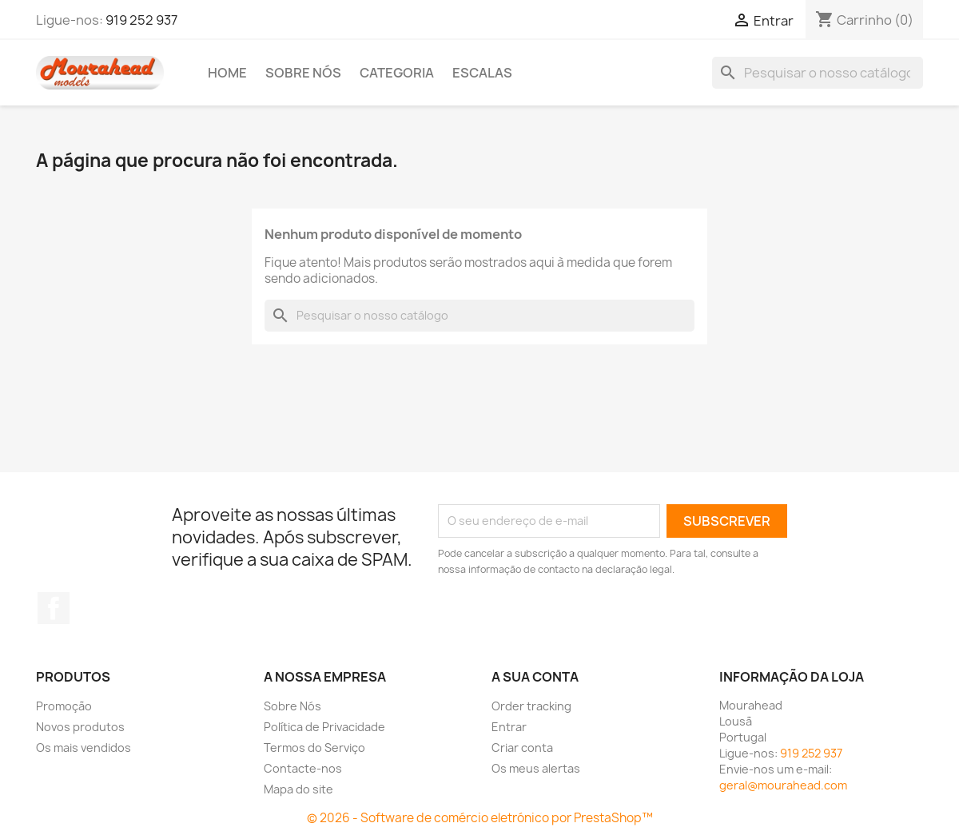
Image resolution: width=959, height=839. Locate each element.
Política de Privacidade (324, 726)
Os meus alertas (535, 768)
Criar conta (522, 747)
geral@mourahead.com (783, 785)
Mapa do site (298, 789)
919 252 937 (141, 20)
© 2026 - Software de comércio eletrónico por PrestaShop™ (480, 817)
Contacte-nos (303, 768)
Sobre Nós (303, 73)
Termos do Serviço (314, 747)
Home (227, 73)
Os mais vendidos (83, 747)
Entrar (509, 726)
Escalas (482, 73)
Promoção (64, 706)
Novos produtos (80, 726)
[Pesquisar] (817, 73)
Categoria (397, 73)
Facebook (54, 608)
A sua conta (535, 677)
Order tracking (531, 706)
